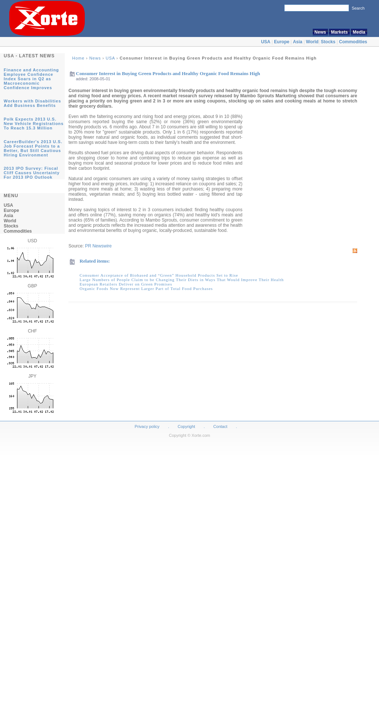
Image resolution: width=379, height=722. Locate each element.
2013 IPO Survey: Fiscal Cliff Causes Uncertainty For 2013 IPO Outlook (32, 172)
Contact (220, 426)
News (320, 32)
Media (359, 32)
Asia (297, 41)
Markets (339, 32)
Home (78, 58)
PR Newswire (98, 246)
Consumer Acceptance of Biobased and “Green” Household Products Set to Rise (159, 275)
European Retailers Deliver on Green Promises (126, 284)
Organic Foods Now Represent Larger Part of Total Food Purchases (146, 288)
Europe (281, 41)
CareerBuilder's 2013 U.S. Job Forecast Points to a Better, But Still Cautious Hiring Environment (33, 148)
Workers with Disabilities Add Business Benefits (32, 103)
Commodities (353, 41)
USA (265, 41)
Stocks (328, 41)
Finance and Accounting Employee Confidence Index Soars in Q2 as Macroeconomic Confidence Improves (31, 79)
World (312, 41)
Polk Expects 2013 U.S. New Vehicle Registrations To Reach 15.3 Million (34, 123)
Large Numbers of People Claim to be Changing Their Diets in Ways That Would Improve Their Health (182, 279)
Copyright (186, 426)
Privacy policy (147, 426)
